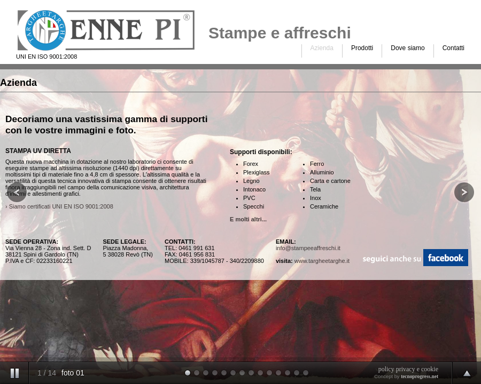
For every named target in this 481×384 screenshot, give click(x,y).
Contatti (453, 48)
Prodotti (362, 48)
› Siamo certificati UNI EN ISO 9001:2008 (59, 206)
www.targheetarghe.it (322, 261)
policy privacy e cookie (408, 369)
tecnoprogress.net (419, 376)
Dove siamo (407, 48)
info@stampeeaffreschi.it (308, 248)
